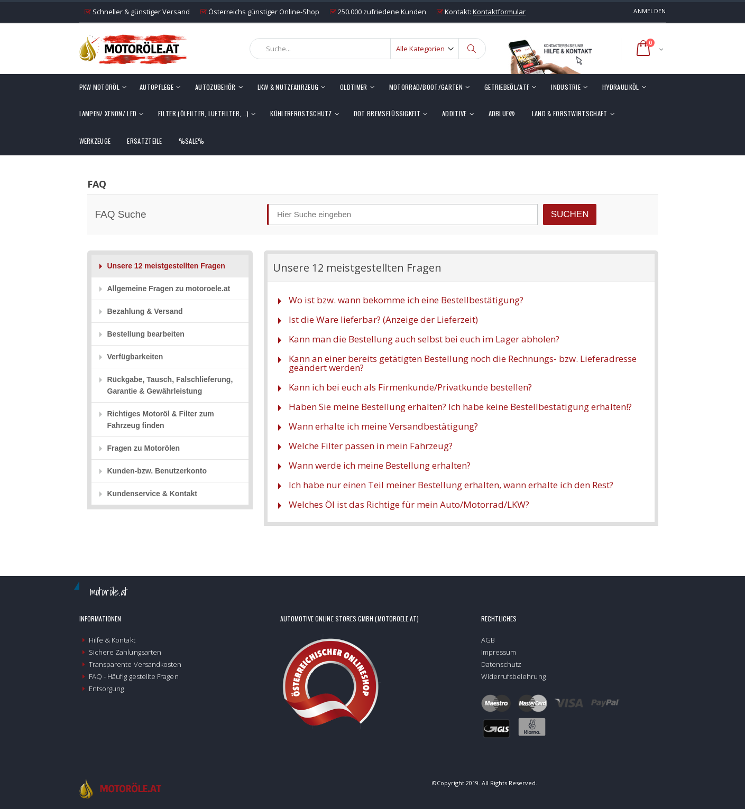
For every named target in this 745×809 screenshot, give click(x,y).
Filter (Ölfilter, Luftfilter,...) (203, 113)
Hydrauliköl (620, 87)
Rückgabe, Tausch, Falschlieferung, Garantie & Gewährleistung (170, 385)
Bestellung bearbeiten (146, 334)
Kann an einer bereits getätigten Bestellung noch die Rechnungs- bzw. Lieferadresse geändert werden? (463, 363)
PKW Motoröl (99, 87)
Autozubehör (215, 87)
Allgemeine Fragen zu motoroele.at (169, 288)
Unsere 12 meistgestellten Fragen (166, 266)
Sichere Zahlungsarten (125, 652)
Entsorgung (106, 688)
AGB (488, 640)
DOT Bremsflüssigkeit (387, 113)
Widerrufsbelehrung (513, 676)
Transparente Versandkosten (135, 664)
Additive (454, 113)
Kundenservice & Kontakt (152, 493)
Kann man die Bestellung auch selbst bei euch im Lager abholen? (424, 339)
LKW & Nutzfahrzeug (288, 87)
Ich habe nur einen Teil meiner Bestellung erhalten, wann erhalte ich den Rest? (451, 485)
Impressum (499, 652)
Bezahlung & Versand (145, 311)
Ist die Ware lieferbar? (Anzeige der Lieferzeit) (383, 319)
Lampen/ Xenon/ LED (108, 113)
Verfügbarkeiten (135, 356)
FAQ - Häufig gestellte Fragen (134, 676)
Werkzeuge (95, 141)
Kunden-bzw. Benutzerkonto (157, 471)
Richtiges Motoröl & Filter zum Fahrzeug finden (160, 420)
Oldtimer (353, 87)
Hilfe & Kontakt (112, 640)
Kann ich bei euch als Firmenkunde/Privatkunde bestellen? (410, 387)
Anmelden (649, 11)
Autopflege (156, 87)
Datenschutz (501, 664)
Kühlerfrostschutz (301, 113)
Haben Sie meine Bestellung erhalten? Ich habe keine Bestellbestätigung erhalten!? (460, 407)
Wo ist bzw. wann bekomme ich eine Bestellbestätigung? (406, 300)
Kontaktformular (499, 11)
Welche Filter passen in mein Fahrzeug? (371, 446)
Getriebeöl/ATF (506, 87)
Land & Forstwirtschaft (570, 113)
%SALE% (192, 141)
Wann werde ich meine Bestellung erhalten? (380, 465)
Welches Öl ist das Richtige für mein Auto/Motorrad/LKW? (409, 504)
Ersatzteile (144, 141)
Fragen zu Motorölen (143, 448)
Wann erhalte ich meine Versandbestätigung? (383, 426)
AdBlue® (502, 113)
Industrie (566, 87)
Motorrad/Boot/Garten (426, 87)
